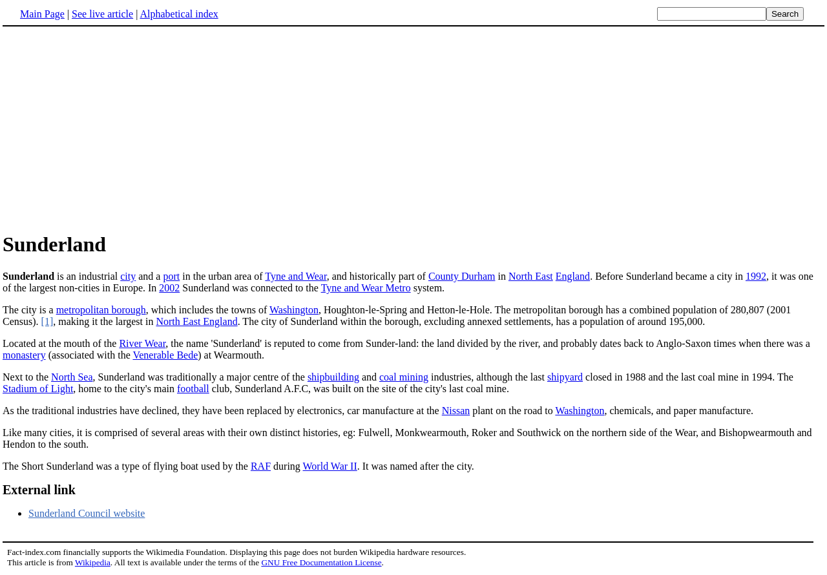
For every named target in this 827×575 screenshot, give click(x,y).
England (573, 276)
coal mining (403, 376)
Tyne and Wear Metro (366, 287)
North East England (196, 321)
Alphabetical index (179, 13)
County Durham (462, 276)
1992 (756, 276)
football (193, 388)
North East (530, 276)
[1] (47, 321)
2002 (169, 287)
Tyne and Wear (295, 276)
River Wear (142, 343)
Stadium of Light (38, 388)
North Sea (71, 376)
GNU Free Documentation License (321, 562)
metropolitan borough (101, 309)
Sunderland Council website (86, 513)
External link (39, 490)
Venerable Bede (165, 355)
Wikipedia (92, 562)
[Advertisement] (111, 128)
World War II (330, 466)
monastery (24, 355)
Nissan (456, 410)
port (171, 276)
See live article (102, 13)
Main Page (42, 13)
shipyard (565, 376)
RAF (261, 466)
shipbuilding (333, 376)
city (128, 276)
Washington (294, 309)
